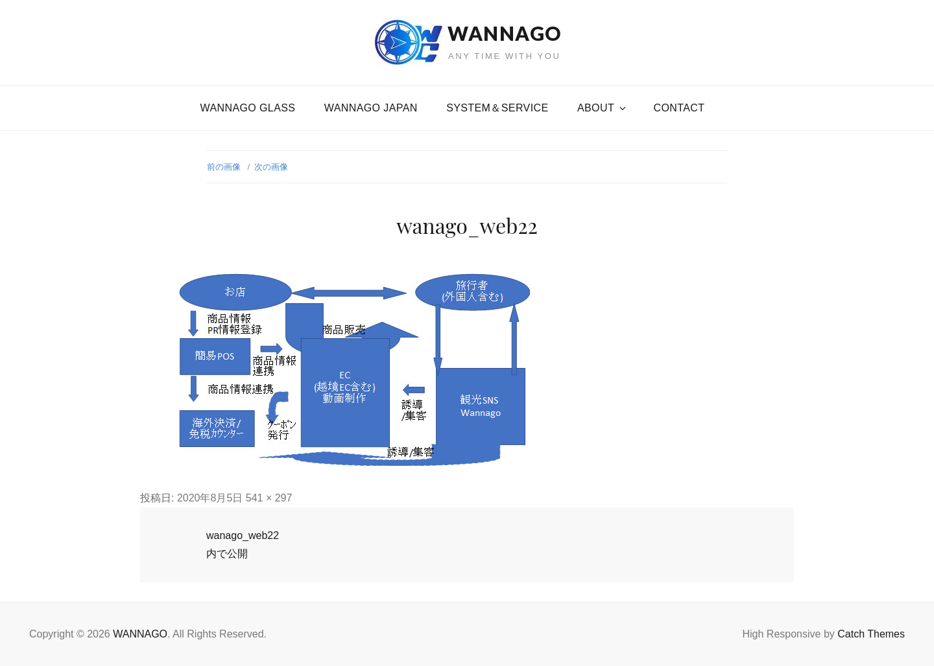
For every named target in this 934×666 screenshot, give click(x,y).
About (602, 107)
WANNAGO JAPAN (371, 107)
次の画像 (271, 167)
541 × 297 (269, 497)
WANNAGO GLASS (248, 107)
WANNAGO (505, 33)
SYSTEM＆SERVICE (497, 107)
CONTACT (679, 107)
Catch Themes (871, 633)
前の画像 (224, 167)
